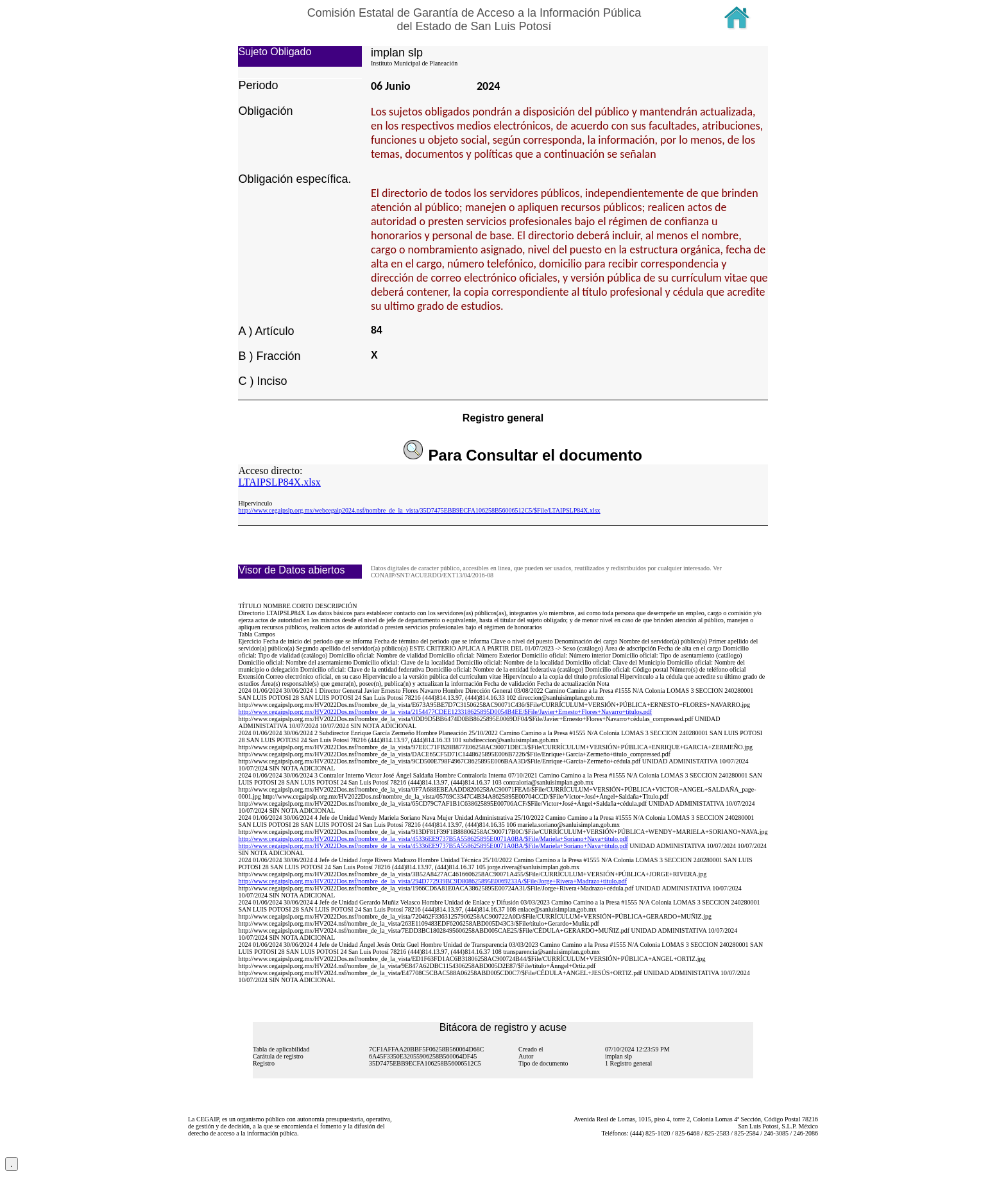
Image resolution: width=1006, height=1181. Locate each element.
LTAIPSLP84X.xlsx (279, 482)
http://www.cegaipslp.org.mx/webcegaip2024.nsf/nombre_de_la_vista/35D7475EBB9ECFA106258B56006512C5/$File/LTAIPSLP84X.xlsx (419, 510)
